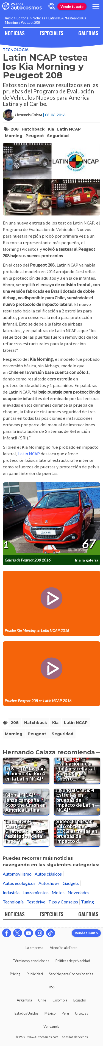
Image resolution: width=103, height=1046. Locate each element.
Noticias (39, 18)
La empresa (34, 947)
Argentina (24, 1000)
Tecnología (16, 49)
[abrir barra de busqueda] (52, 6)
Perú (65, 1013)
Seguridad (58, 135)
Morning (13, 135)
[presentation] (51, 518)
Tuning (87, 901)
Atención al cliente (63, 947)
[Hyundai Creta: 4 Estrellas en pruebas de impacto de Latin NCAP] (77, 802)
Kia (51, 129)
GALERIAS (88, 33)
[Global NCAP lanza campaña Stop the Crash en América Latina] (26, 802)
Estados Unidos (26, 1013)
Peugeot (35, 135)
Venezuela (51, 1026)
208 (15, 129)
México (49, 1013)
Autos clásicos (48, 873)
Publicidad (35, 974)
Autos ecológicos (19, 883)
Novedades (78, 892)
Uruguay (81, 1013)
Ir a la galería (86, 560)
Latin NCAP (69, 129)
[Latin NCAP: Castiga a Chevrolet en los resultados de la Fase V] (26, 833)
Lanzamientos (36, 892)
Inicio (9, 18)
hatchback (33, 129)
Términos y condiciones (31, 961)
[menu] (96, 6)
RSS (51, 987)
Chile (42, 1000)
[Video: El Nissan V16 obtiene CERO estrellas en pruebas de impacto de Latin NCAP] (77, 833)
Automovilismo (17, 873)
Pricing (15, 974)
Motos (58, 892)
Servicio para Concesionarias (71, 974)
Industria (11, 892)
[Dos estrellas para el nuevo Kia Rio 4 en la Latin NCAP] (26, 771)
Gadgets (71, 883)
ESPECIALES (51, 33)
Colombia (59, 1000)
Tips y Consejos (63, 901)
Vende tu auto (71, 6)
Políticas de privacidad (72, 961)
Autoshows (49, 883)
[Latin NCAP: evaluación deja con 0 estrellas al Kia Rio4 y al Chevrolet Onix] (77, 771)
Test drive (36, 901)
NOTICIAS (14, 33)
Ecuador (79, 1000)
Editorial (22, 18)
